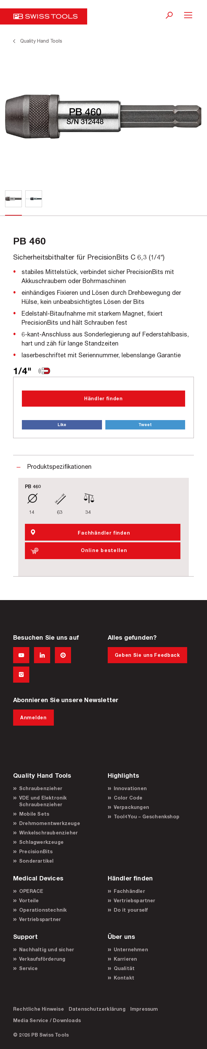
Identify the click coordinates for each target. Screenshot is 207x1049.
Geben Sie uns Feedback (147, 655)
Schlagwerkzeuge (41, 842)
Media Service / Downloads (47, 1020)
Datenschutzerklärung (97, 1009)
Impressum (144, 1009)
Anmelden (33, 717)
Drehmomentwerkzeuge (49, 823)
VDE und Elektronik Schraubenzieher (43, 801)
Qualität (124, 968)
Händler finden (103, 398)
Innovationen (130, 788)
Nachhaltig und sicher (46, 949)
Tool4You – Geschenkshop (147, 816)
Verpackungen (131, 807)
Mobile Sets (34, 814)
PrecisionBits (36, 851)
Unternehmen (131, 949)
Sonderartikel (36, 861)
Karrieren (125, 959)
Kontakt (124, 977)
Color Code (128, 798)
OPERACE (31, 891)
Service (28, 968)
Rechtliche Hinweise (38, 1009)
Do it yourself (131, 910)
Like (62, 424)
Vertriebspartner (40, 919)
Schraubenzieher (40, 788)
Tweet (145, 424)
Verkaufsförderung (42, 959)
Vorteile (29, 900)
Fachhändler (129, 891)
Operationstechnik (43, 910)
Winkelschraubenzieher (48, 832)
